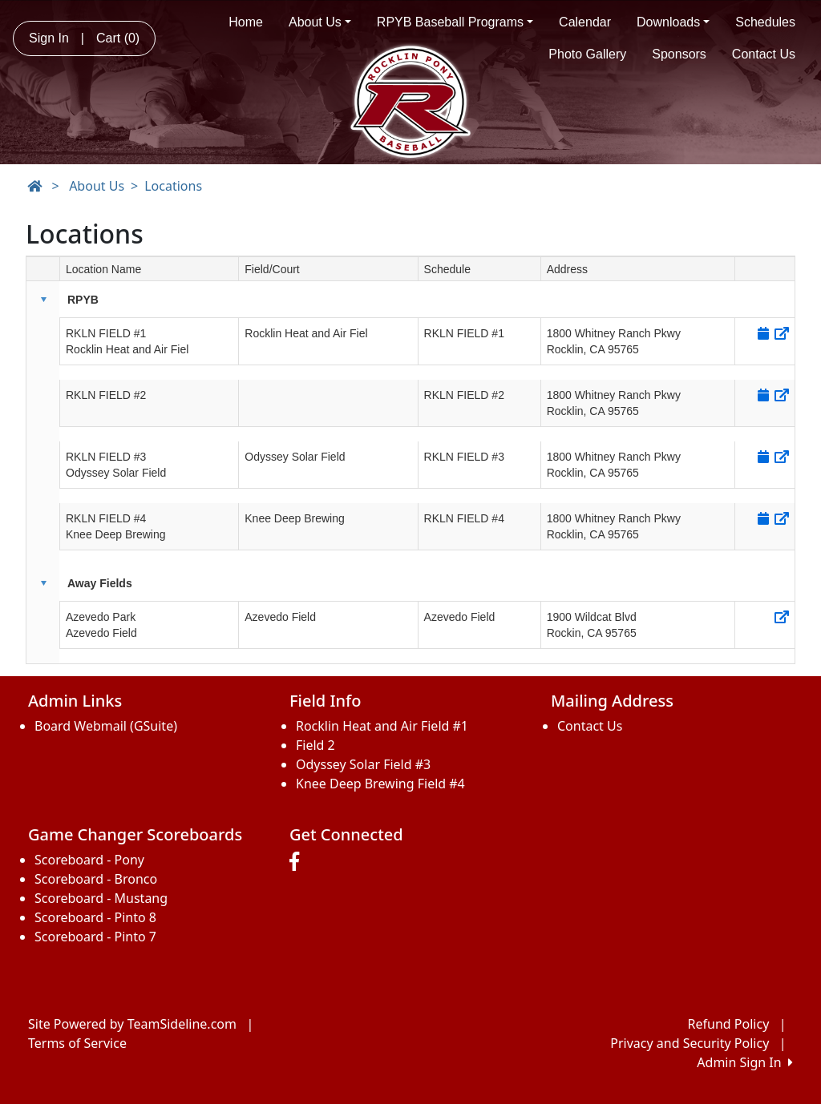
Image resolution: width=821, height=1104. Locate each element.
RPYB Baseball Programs (455, 22)
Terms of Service (77, 1043)
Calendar (585, 22)
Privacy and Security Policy (689, 1043)
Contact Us (763, 54)
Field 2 (315, 745)
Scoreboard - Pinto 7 (95, 936)
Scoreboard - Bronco (95, 879)
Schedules (765, 22)
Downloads (673, 22)
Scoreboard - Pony (89, 859)
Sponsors (679, 54)
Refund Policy (729, 1024)
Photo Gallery (587, 54)
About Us (320, 22)
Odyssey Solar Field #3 (363, 764)
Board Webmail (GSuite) (105, 726)
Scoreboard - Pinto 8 (95, 917)
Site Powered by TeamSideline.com (132, 1024)
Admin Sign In (745, 1062)
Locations (173, 186)
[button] (43, 299)
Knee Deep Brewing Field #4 (380, 783)
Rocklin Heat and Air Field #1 (382, 726)
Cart (118, 38)
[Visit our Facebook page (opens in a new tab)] (298, 862)
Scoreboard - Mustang (101, 898)
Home (246, 22)
